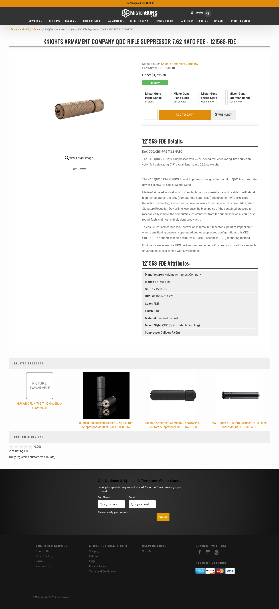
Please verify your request (114, 512)
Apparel (220, 21)
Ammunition (116, 21)
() (199, 12)
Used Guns (54, 21)
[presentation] (125, 522)
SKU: (148, 289)
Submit (163, 517)
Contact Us (42, 551)
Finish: (149, 311)
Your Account (44, 566)
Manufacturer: (155, 274)
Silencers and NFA (19, 29)
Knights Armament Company (179, 64)
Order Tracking (44, 556)
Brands (70, 21)
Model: (150, 282)
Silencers (37, 29)
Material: (151, 318)
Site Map (147, 551)
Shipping (94, 551)
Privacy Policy (97, 566)
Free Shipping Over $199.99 (139, 3)
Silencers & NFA (92, 21)
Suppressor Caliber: (158, 332)
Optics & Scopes (140, 21)
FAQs (92, 561)
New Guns (35, 21)
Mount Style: (153, 325)
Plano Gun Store (240, 21)
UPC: (148, 296)
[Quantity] (150, 115)
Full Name (104, 497)
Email (132, 497)
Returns (93, 556)
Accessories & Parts (194, 21)
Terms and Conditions (102, 571)
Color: (149, 303)
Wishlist (41, 561)
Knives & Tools (166, 21)
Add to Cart (185, 114)
